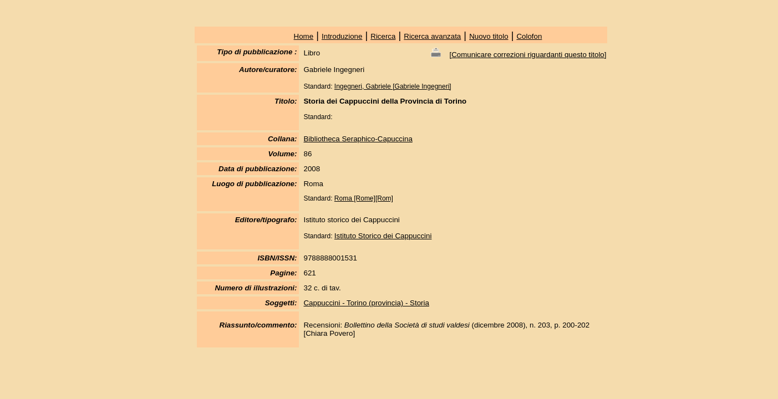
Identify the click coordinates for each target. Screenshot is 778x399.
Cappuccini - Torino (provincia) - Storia (366, 303)
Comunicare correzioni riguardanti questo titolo (527, 54)
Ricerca (382, 36)
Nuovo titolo (488, 36)
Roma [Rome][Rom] (363, 198)
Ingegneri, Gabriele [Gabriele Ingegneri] (392, 86)
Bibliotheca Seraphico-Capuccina (357, 139)
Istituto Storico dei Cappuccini (383, 236)
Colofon (529, 36)
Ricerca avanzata (432, 36)
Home (304, 36)
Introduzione (342, 36)
